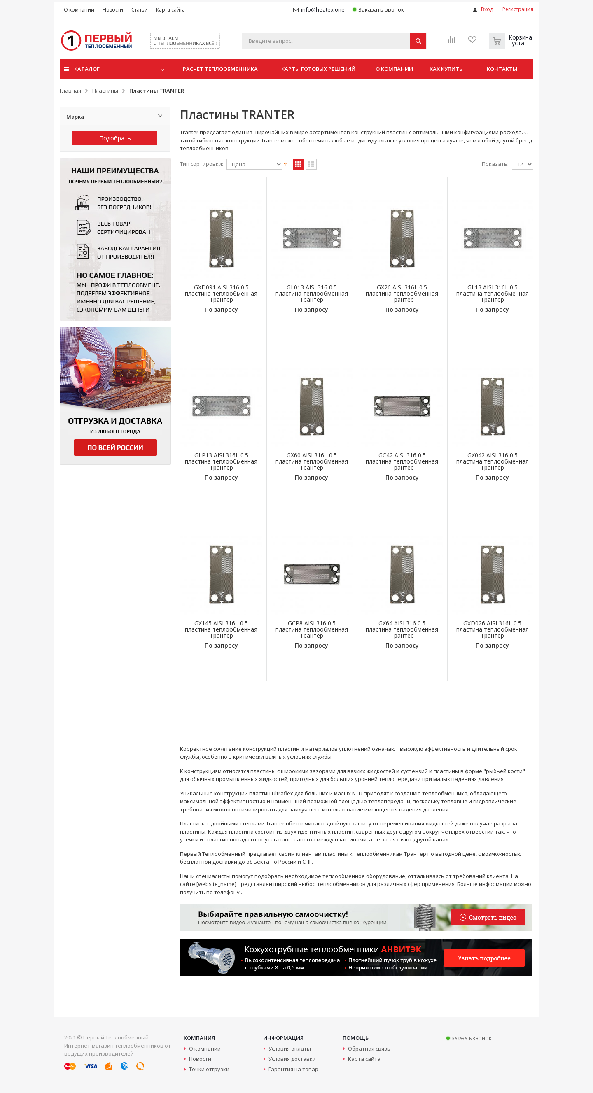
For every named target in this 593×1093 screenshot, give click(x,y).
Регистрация (517, 9)
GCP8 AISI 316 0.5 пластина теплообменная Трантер (311, 629)
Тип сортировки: (201, 164)
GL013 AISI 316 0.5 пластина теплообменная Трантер (311, 293)
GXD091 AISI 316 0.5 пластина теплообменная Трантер (221, 293)
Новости (200, 1059)
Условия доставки (292, 1059)
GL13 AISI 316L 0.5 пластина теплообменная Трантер (492, 293)
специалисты (213, 876)
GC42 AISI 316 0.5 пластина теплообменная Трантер (402, 461)
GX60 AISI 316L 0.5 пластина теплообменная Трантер (311, 461)
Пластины (105, 90)
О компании (205, 1048)
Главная (70, 90)
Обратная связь (369, 1048)
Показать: (495, 164)
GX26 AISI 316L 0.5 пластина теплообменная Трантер (402, 293)
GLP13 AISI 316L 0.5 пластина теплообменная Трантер (221, 461)
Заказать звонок (378, 9)
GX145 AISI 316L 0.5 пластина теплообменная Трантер (221, 629)
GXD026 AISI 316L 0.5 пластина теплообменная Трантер (492, 629)
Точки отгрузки (209, 1069)
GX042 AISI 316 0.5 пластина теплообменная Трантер (492, 461)
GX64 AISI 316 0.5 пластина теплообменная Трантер (402, 629)
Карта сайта (364, 1059)
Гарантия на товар (293, 1069)
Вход (487, 9)
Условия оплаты (289, 1048)
